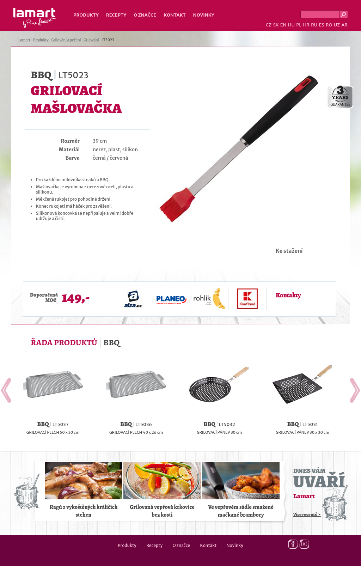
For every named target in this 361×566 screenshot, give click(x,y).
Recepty (116, 15)
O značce (145, 15)
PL (298, 25)
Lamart (34, 18)
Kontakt (175, 15)
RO (329, 25)
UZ (337, 25)
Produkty (86, 15)
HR (306, 25)
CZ (268, 25)
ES (321, 25)
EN (283, 25)
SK (276, 25)
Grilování (91, 40)
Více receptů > (307, 514)
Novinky (203, 15)
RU (314, 25)
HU (291, 25)
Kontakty (288, 295)
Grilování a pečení (66, 40)
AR (344, 25)
